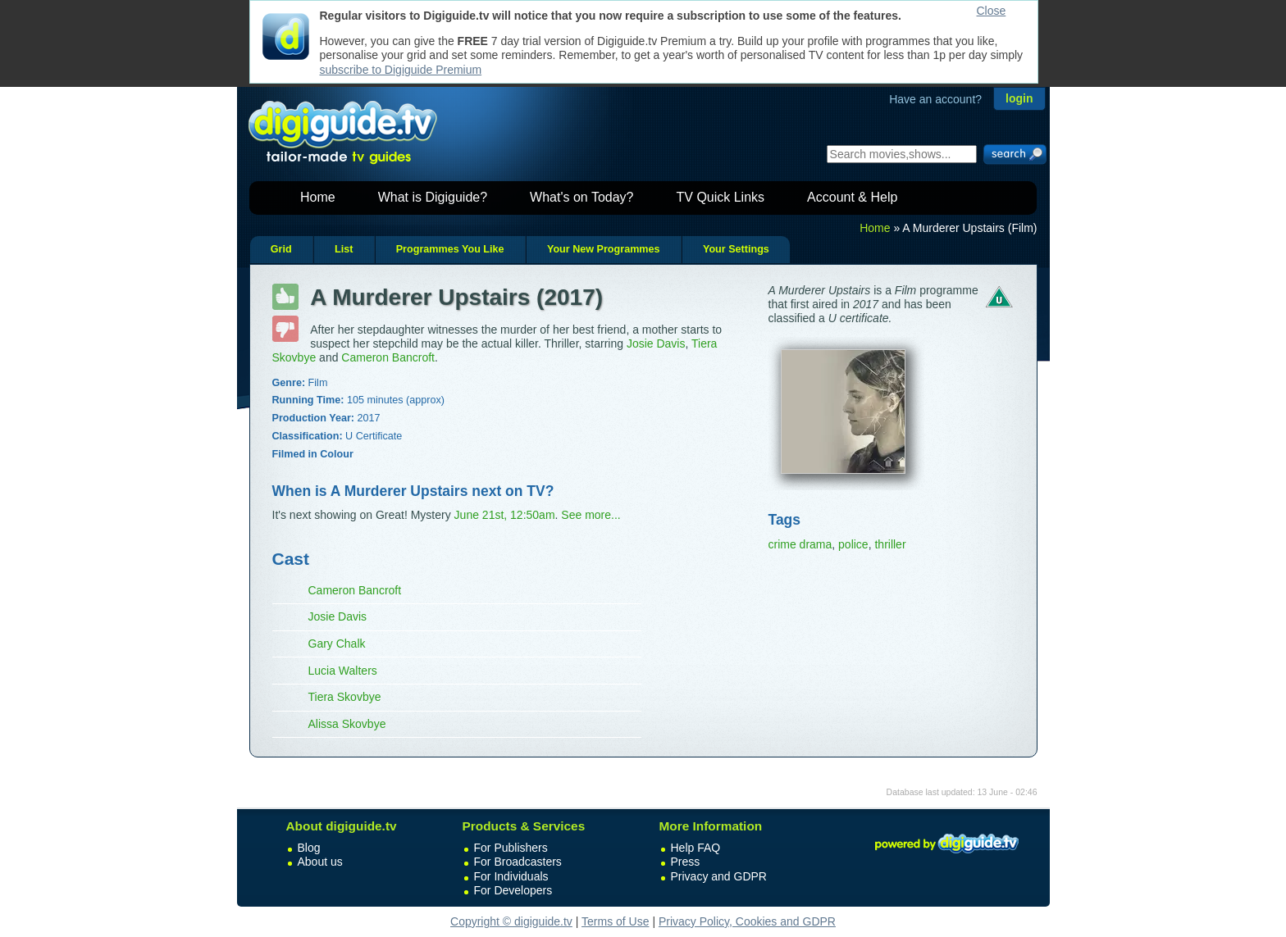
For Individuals (511, 876)
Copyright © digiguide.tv (511, 921)
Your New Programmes (603, 249)
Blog (309, 847)
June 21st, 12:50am (504, 514)
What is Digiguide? (432, 197)
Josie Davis (656, 343)
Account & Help (852, 197)
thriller (889, 544)
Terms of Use (615, 921)
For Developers (513, 890)
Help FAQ (696, 847)
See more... (590, 514)
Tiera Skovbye (344, 696)
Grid (281, 249)
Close (991, 10)
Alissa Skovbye (347, 723)
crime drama (800, 544)
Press (685, 861)
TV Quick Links (720, 197)
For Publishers (511, 847)
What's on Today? (581, 197)
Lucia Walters (342, 670)
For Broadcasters (518, 861)
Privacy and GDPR (719, 876)
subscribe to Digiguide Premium (401, 69)
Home (317, 197)
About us (320, 861)
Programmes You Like (450, 249)
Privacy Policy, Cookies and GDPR (747, 921)
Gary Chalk (337, 643)
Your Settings (736, 249)
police (853, 544)
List (344, 249)
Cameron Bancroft (388, 357)
